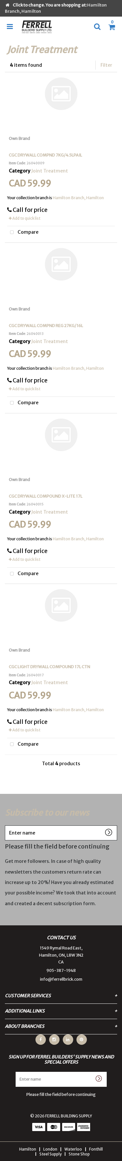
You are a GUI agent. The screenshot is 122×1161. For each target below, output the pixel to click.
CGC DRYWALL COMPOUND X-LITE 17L (45, 496)
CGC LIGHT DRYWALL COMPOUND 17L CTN (49, 666)
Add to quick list (24, 218)
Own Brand (19, 138)
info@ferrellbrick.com (61, 979)
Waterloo (73, 1149)
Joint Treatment (49, 171)
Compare (22, 232)
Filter (106, 65)
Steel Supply (50, 1154)
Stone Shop (79, 1154)
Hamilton (27, 1149)
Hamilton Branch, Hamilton (78, 197)
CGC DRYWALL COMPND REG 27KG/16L (46, 325)
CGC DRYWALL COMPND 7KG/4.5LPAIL (45, 155)
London (50, 1149)
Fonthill (96, 1149)
